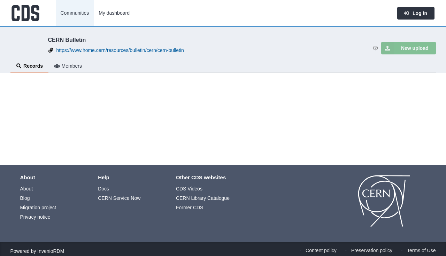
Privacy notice (35, 217)
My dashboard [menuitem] (114, 13)
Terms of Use (421, 250)
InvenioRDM (50, 251)
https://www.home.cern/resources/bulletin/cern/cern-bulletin (120, 50)
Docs (103, 188)
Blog (25, 198)
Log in (415, 13)
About (26, 188)
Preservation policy (371, 250)
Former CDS (189, 207)
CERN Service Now (119, 198)
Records (29, 66)
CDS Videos (189, 188)
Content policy (321, 250)
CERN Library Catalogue (203, 198)
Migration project (38, 207)
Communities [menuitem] (75, 13)
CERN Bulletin (67, 40)
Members (68, 66)
